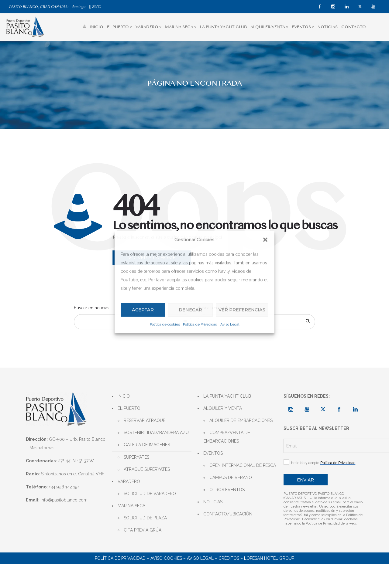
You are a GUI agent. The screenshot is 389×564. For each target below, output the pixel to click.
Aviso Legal (229, 324)
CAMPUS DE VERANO (230, 477)
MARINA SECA (131, 505)
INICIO (93, 27)
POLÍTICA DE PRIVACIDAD (120, 558)
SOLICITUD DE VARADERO (150, 493)
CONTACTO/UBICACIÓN (227, 513)
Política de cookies (165, 324)
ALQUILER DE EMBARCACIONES (241, 420)
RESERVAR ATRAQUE (144, 420)
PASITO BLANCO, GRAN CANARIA (38, 6)
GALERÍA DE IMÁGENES (147, 444)
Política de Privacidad (200, 324)
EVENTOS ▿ (303, 27)
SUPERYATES (136, 457)
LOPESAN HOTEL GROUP (269, 558)
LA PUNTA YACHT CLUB (223, 27)
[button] (265, 240)
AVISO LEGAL (200, 558)
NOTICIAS (328, 27)
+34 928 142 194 (64, 486)
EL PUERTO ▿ (119, 27)
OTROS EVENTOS (227, 489)
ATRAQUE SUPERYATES (147, 469)
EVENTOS (213, 453)
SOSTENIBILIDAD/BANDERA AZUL (157, 432)
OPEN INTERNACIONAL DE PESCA (242, 465)
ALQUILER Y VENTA (222, 408)
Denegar (189, 310)
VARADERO (129, 481)
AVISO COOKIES (166, 558)
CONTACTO (353, 27)
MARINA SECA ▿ (180, 27)
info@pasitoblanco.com (64, 500)
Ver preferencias (241, 310)
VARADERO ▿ (148, 27)
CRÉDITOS (229, 558)
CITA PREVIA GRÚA (142, 530)
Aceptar (142, 310)
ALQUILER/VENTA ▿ (269, 27)
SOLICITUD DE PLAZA (145, 517)
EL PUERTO (129, 408)
